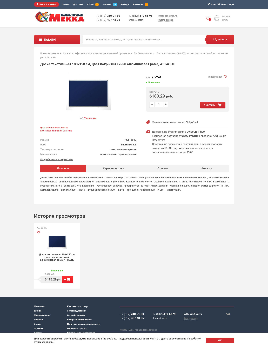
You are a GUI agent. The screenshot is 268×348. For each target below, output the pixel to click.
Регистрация (226, 4)
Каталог (50, 39)
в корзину (209, 105)
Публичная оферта (76, 328)
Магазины (39, 306)
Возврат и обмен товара (79, 319)
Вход (212, 4)
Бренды (125, 4)
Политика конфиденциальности (83, 324)
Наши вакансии (42, 315)
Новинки (110, 4)
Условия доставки (76, 310)
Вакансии (140, 4)
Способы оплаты (76, 315)
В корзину (67, 279)
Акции (93, 4)
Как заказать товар (77, 306)
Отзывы (38, 328)
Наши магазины (47, 4)
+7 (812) (108, 15)
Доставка (78, 4)
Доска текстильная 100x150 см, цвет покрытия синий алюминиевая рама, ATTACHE (57, 257)
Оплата (65, 4)
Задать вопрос (165, 20)
